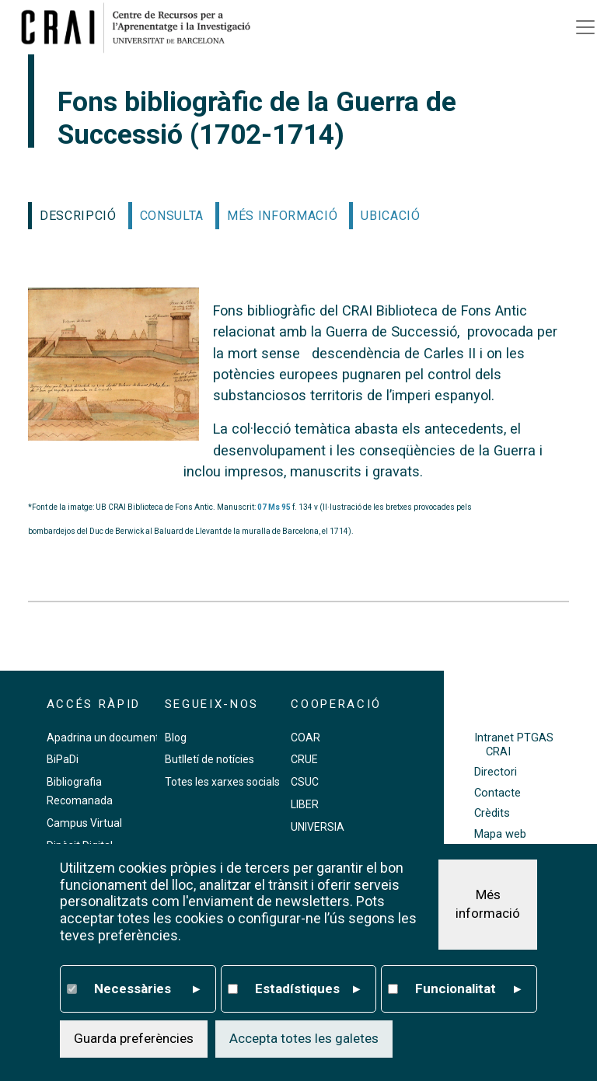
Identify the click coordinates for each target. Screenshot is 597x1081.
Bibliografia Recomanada (80, 791)
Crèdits (492, 813)
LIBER (305, 804)
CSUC (305, 782)
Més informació (488, 904)
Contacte (497, 793)
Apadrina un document (103, 737)
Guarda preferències (134, 1038)
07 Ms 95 (274, 507)
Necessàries (147, 989)
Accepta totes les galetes (304, 1038)
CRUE (304, 759)
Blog (176, 737)
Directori (495, 772)
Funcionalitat (468, 989)
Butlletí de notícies (209, 759)
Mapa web (500, 834)
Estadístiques (308, 989)
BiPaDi (63, 759)
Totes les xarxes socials (222, 782)
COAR (305, 737)
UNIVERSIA (317, 827)
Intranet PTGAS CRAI (513, 744)
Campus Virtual (84, 823)
